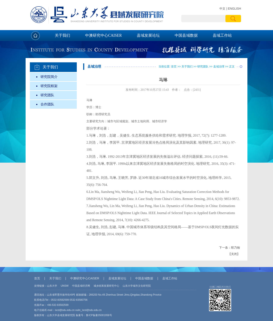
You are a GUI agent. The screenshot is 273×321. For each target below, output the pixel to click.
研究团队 (47, 95)
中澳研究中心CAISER (103, 35)
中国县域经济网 (81, 285)
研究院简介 (49, 77)
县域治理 (218, 66)
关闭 (234, 254)
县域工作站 (222, 35)
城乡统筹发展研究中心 (106, 285)
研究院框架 (49, 86)
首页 (174, 66)
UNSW (65, 285)
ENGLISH (234, 8)
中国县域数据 (186, 35)
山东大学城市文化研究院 (137, 285)
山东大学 (52, 285)
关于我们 (62, 35)
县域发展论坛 (148, 35)
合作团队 (47, 104)
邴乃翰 (235, 247)
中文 (222, 8)
